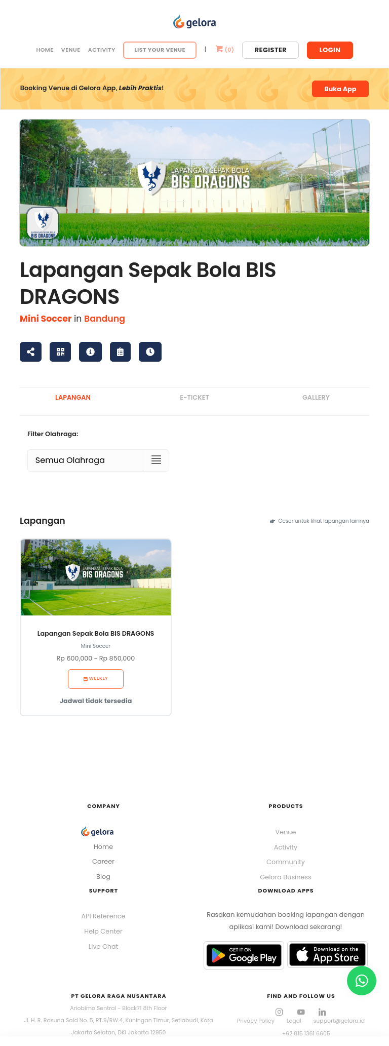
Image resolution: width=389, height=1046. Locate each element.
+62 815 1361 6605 (306, 1033)
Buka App (340, 89)
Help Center (103, 931)
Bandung (104, 319)
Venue (71, 50)
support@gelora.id (339, 1021)
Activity (101, 50)
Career (103, 861)
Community (285, 862)
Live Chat (104, 946)
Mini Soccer (45, 319)
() (224, 50)
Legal (294, 1021)
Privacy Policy (256, 1021)
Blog (103, 876)
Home (44, 50)
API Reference (103, 916)
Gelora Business (285, 877)
